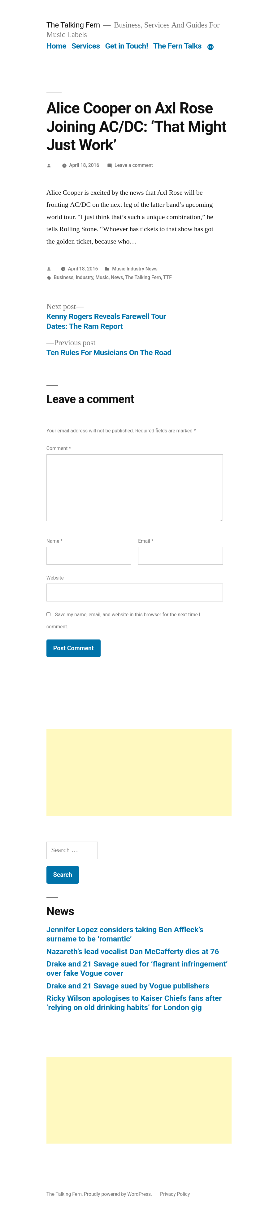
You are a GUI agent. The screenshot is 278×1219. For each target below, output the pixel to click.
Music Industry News (135, 269)
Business (64, 277)
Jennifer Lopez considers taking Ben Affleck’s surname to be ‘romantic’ (124, 934)
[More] (210, 47)
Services (86, 45)
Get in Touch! (126, 45)
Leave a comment (134, 165)
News (117, 277)
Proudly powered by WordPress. (118, 1194)
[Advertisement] (139, 772)
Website (55, 578)
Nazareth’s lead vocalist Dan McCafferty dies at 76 (132, 951)
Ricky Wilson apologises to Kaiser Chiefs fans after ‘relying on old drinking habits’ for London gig (134, 1003)
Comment (58, 448)
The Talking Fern (73, 24)
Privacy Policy (175, 1194)
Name (54, 541)
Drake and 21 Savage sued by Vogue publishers (127, 985)
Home (56, 45)
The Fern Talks (177, 45)
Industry (84, 277)
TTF (167, 277)
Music (102, 277)
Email (145, 541)
